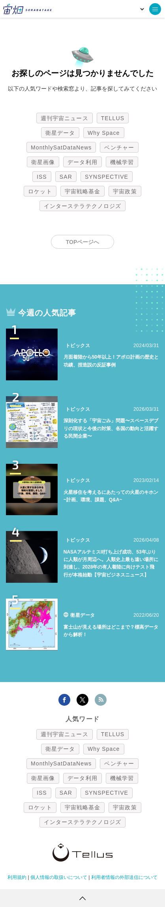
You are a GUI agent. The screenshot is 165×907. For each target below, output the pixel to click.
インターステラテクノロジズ (82, 206)
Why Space (104, 133)
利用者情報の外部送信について (124, 877)
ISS (42, 177)
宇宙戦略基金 (83, 191)
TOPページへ (82, 242)
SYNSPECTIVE (106, 177)
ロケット (40, 191)
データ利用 (83, 162)
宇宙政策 (125, 191)
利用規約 (17, 877)
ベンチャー (119, 147)
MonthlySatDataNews (61, 147)
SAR (66, 177)
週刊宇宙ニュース (64, 118)
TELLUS (113, 118)
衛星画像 (43, 162)
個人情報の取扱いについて (58, 877)
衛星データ (60, 133)
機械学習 (122, 162)
